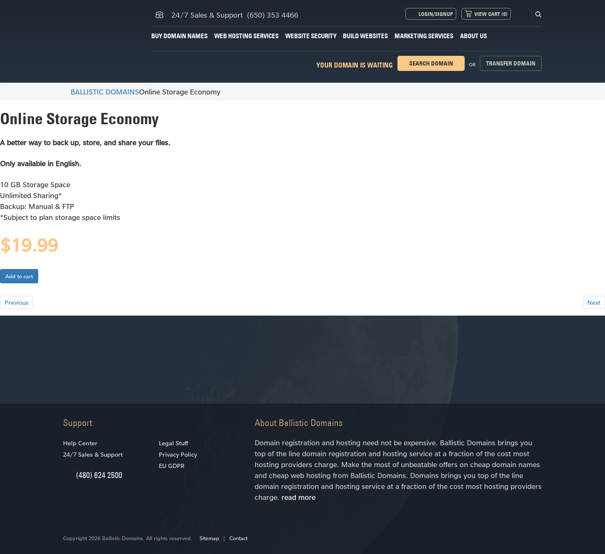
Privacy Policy (178, 454)
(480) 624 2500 (99, 475)
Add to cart (19, 276)
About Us (473, 36)
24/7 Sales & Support (93, 454)
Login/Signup (435, 13)
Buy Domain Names (179, 36)
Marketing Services (424, 36)
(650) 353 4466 (272, 14)
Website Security (311, 36)
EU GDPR (171, 466)
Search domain (431, 63)
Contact (238, 538)
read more (298, 497)
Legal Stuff (173, 443)
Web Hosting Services (246, 36)
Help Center (80, 443)
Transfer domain (510, 63)
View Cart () (491, 13)
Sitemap (209, 538)
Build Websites (365, 36)
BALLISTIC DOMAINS (101, 91)
